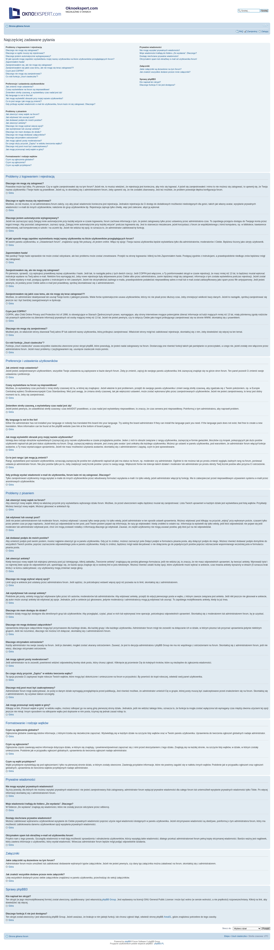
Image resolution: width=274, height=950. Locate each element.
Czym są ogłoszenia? (16, 162)
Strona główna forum (19, 26)
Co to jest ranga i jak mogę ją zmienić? (24, 101)
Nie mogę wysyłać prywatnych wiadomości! (160, 50)
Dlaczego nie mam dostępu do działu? (23, 132)
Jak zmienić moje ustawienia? (19, 86)
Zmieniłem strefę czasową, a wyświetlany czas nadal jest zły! (34, 92)
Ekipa (227, 936)
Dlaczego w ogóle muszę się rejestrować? (25, 53)
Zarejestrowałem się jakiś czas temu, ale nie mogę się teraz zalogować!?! (40, 68)
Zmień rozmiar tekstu (265, 25)
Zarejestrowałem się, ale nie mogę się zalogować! (29, 65)
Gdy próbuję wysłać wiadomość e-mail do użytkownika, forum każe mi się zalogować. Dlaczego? (50, 104)
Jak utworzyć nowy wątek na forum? (22, 114)
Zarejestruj (252, 31)
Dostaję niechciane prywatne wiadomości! (159, 56)
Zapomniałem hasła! (15, 62)
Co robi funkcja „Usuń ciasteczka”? (22, 76)
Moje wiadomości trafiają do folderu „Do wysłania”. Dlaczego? (168, 53)
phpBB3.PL (159, 944)
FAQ (241, 31)
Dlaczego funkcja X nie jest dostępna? (157, 85)
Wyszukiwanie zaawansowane (254, 13)
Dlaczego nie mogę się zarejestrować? (23, 74)
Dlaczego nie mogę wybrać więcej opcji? (24, 126)
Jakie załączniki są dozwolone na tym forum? (161, 69)
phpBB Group (109, 899)
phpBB (127, 941)
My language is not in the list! (19, 95)
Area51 (167, 917)
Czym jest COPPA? (15, 71)
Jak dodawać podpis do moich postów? (24, 120)
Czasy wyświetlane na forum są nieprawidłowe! (27, 89)
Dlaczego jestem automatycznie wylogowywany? (28, 56)
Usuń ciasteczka (239, 936)
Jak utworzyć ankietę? (16, 123)
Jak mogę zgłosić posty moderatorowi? (24, 140)
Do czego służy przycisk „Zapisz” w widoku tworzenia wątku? (34, 143)
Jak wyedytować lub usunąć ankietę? (23, 129)
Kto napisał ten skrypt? (150, 82)
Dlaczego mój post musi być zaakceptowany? (27, 146)
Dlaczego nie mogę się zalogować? (22, 50)
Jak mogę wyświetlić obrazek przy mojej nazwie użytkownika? (34, 98)
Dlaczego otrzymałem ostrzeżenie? (22, 137)
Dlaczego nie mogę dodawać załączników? (26, 135)
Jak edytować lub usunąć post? (20, 117)
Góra (11, 193)
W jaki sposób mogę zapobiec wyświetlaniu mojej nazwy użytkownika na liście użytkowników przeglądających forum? (60, 59)
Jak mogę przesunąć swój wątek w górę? (25, 149)
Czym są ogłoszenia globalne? (20, 159)
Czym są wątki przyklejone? (19, 165)
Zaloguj (264, 31)
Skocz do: (226, 928)
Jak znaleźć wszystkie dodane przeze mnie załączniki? (165, 72)
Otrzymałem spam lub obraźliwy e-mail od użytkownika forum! (168, 59)
